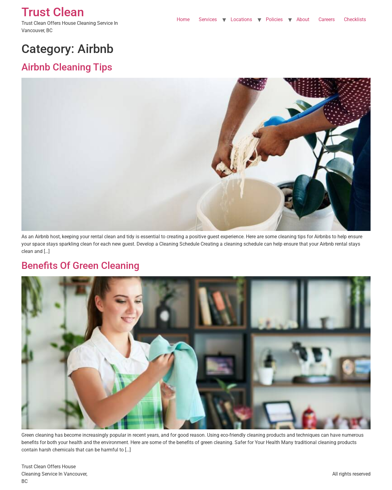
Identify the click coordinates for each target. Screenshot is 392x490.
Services (208, 19)
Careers (326, 19)
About (302, 19)
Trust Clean (52, 12)
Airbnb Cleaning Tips (66, 67)
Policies (274, 19)
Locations (241, 19)
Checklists (355, 19)
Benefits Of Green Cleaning (80, 265)
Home (183, 19)
